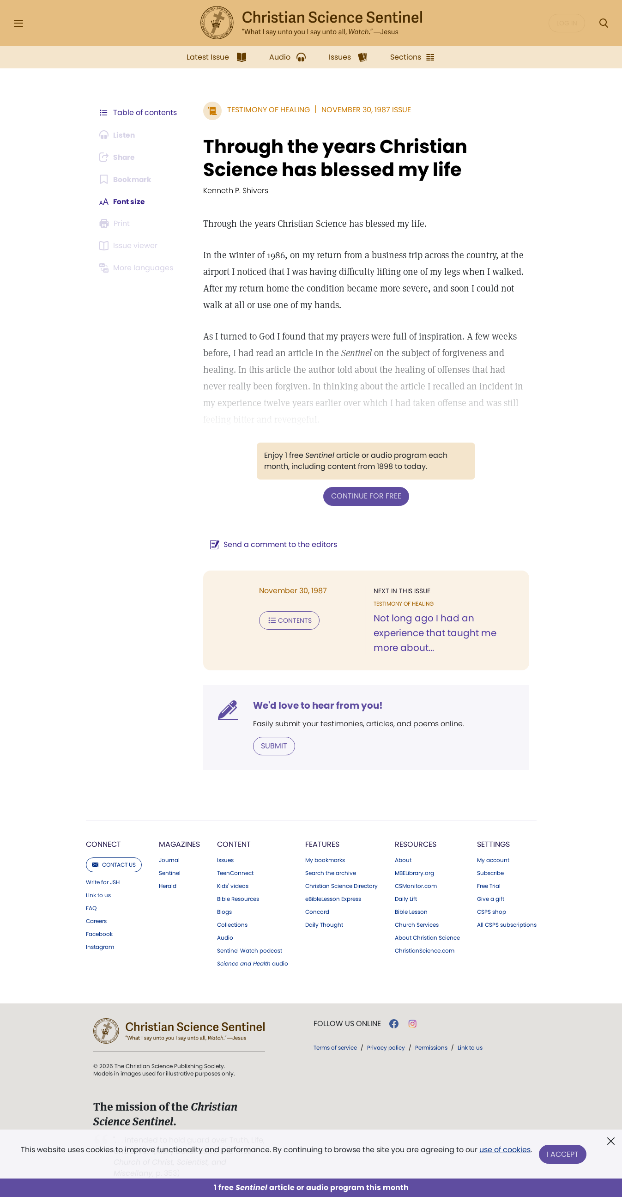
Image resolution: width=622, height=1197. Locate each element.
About (403, 860)
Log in (566, 23)
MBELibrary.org (414, 872)
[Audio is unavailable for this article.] (118, 135)
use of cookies (505, 1150)
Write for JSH (103, 882)
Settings (493, 844)
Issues (225, 860)
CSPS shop (491, 911)
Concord (317, 911)
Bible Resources (238, 898)
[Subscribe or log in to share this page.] (118, 157)
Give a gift (490, 898)
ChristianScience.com (424, 950)
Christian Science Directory (341, 885)
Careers (96, 921)
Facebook (99, 933)
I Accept (563, 1154)
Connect (103, 844)
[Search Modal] (603, 23)
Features (322, 844)
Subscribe (490, 872)
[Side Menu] (18, 23)
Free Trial (489, 885)
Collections (232, 924)
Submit (272, 745)
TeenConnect (235, 872)
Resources (415, 844)
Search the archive (330, 872)
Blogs (224, 911)
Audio (225, 937)
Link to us (98, 895)
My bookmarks (325, 860)
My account (493, 860)
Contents (287, 620)
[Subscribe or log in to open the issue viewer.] (130, 246)
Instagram (100, 946)
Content (234, 844)
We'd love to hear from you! (316, 705)
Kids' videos (232, 885)
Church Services (417, 924)
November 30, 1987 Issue (364, 109)
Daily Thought (324, 924)
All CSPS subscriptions (507, 924)
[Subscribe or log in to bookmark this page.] (126, 179)
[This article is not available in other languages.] (138, 268)
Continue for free (365, 496)
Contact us (114, 864)
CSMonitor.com (416, 885)
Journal (169, 860)
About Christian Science (427, 937)
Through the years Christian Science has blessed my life (333, 158)
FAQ (91, 908)
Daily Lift (406, 898)
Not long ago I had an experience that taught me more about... (434, 633)
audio (252, 963)
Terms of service (335, 1047)
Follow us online (347, 1023)
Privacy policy (386, 1047)
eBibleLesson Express (333, 898)
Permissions (431, 1047)
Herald (167, 885)
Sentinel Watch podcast (249, 950)
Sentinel (170, 872)
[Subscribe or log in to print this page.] (116, 224)
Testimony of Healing (266, 109)
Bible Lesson (411, 911)
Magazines (179, 844)
